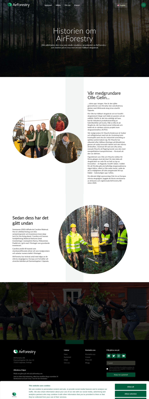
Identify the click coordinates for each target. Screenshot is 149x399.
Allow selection (131, 377)
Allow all (130, 370)
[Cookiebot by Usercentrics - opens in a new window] (14, 394)
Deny (131, 384)
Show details (115, 395)
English (121, 5)
